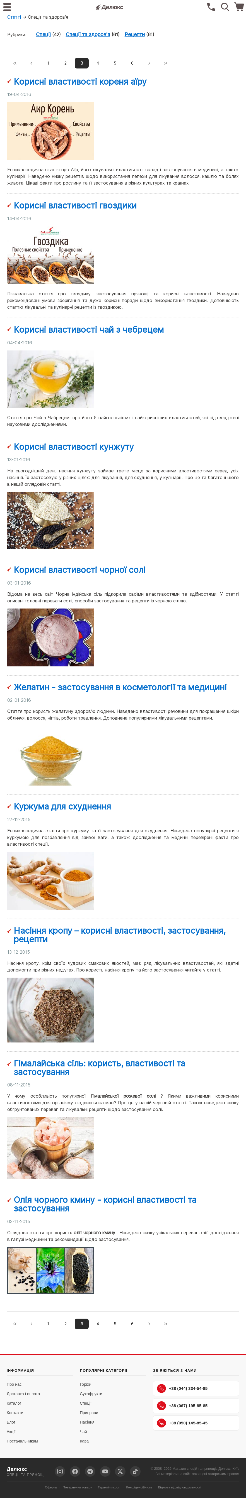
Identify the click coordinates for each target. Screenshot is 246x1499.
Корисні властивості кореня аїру (80, 82)
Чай (83, 1433)
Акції (11, 1433)
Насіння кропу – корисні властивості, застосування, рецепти (120, 935)
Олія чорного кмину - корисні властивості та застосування (105, 1204)
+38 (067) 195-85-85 (182, 1406)
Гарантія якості (109, 1488)
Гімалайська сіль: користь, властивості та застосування (99, 1068)
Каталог (14, 1404)
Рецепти (135, 34)
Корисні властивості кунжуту (74, 447)
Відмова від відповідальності (179, 1488)
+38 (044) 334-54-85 (182, 1389)
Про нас (14, 1385)
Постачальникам (22, 1442)
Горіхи (85, 1385)
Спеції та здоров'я (88, 34)
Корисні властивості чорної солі (80, 570)
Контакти (15, 1414)
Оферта (51, 1488)
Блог (11, 1423)
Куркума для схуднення (62, 807)
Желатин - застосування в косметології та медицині (120, 688)
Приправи (89, 1414)
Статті (14, 17)
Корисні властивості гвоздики (75, 206)
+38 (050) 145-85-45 (182, 1424)
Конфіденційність (139, 1488)
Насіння (87, 1423)
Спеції (43, 34)
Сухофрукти (91, 1395)
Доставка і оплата (23, 1395)
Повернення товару (77, 1488)
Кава (84, 1442)
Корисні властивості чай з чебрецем (89, 330)
